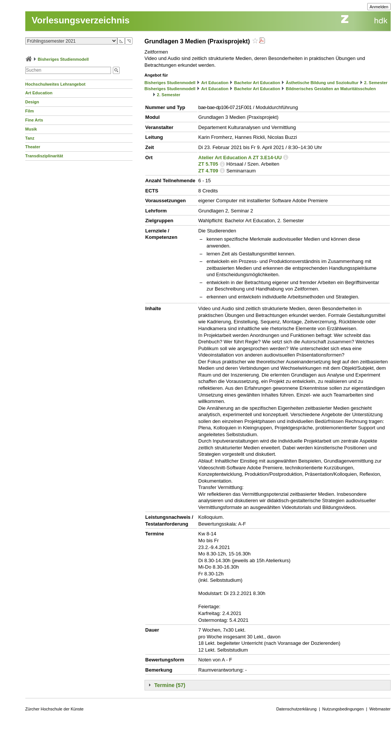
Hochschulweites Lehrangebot (55, 84)
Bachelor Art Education (257, 82)
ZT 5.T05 (208, 164)
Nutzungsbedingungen (343, 709)
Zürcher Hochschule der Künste (54, 709)
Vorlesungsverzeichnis (81, 20)
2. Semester (376, 82)
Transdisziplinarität (44, 156)
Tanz (29, 138)
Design (32, 102)
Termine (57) (169, 685)
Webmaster (380, 709)
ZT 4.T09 (208, 171)
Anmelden (378, 7)
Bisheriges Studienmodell (63, 59)
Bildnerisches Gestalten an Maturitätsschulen (331, 88)
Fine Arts (34, 120)
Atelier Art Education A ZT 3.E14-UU (240, 157)
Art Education (38, 93)
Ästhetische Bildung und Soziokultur (322, 82)
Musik (31, 129)
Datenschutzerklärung (296, 709)
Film (29, 111)
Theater (32, 147)
